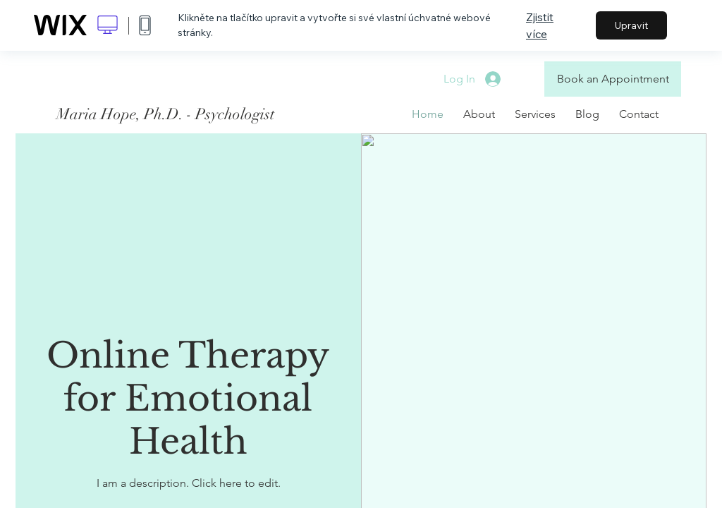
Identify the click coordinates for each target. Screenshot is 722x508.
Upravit (631, 25)
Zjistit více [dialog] (539, 25)
